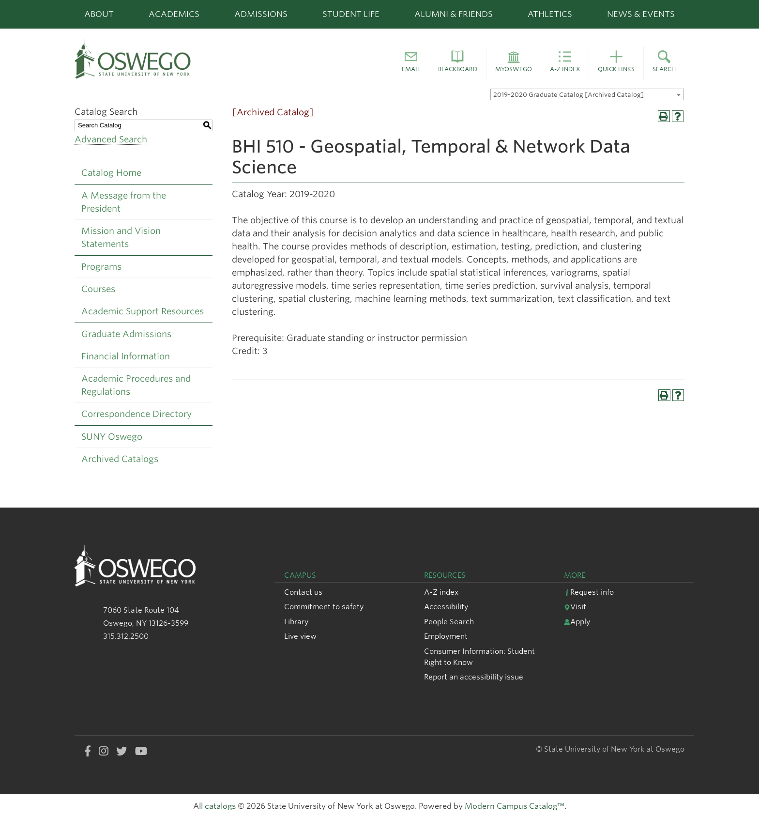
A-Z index (441, 592)
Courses (98, 289)
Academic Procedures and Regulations (136, 385)
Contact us (303, 592)
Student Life (351, 14)
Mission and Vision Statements (121, 237)
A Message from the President (123, 202)
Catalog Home (111, 173)
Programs (101, 267)
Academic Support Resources (142, 311)
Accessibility (446, 606)
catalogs (220, 806)
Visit (575, 606)
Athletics (550, 14)
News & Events (641, 14)
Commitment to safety (324, 606)
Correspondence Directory (136, 414)
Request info (589, 592)
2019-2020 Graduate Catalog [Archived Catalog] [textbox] (568, 94)
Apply (577, 621)
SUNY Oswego (111, 437)
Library (296, 621)
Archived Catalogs (119, 459)
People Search (449, 621)
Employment (446, 636)
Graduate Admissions (126, 334)
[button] (411, 63)
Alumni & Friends (453, 14)
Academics (174, 14)
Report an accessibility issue (473, 676)
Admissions (261, 14)
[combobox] (587, 94)
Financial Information (125, 356)
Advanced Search (111, 139)
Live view (300, 636)
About (99, 14)
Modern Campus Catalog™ (514, 806)
